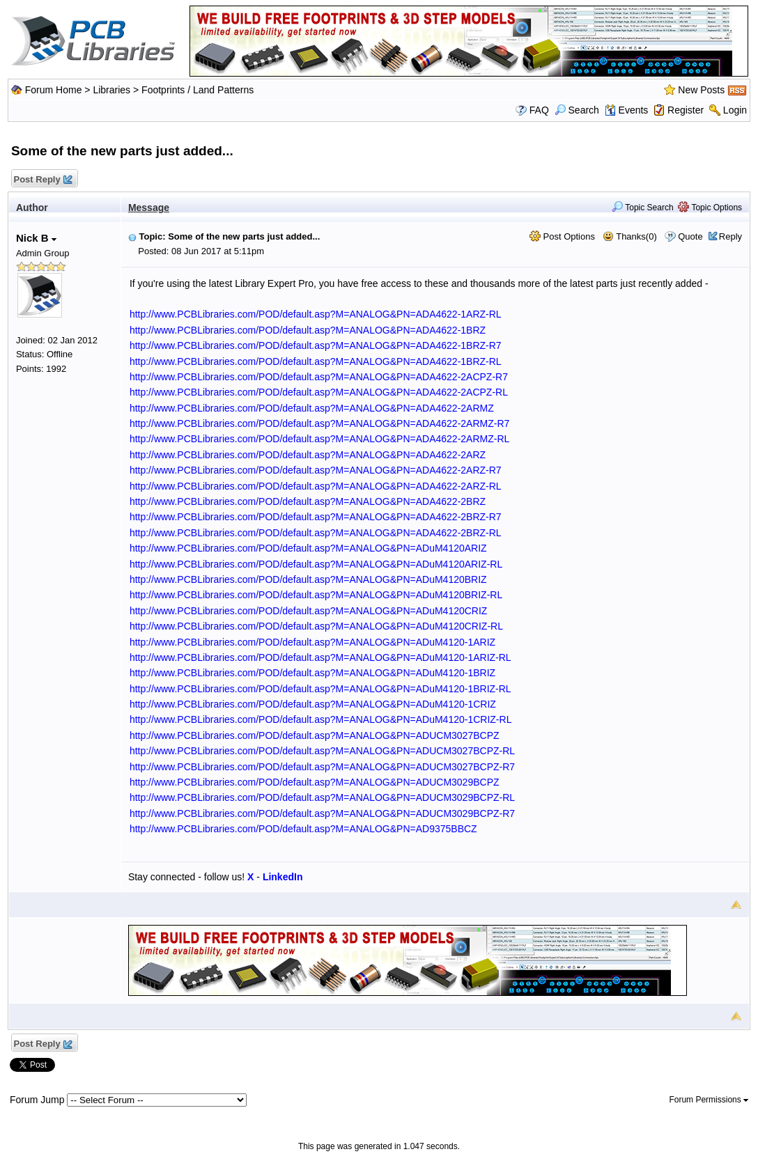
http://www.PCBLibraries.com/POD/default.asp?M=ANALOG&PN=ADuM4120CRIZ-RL (316, 626)
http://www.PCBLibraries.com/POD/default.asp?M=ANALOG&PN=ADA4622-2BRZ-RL (316, 532)
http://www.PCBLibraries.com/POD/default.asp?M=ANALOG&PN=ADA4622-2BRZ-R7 (316, 516)
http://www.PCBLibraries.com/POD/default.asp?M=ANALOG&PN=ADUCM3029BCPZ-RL (322, 797)
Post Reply (42, 180)
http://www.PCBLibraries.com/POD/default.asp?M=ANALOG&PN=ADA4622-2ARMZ (312, 408)
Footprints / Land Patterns (197, 89)
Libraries (111, 89)
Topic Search (643, 207)
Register (685, 110)
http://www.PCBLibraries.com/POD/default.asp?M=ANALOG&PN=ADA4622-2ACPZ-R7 (319, 376)
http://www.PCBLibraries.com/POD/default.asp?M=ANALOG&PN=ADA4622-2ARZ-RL (316, 486)
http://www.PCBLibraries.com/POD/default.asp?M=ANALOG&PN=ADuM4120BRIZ (308, 579)
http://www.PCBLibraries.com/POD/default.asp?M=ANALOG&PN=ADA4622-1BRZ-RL (316, 361)
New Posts (701, 89)
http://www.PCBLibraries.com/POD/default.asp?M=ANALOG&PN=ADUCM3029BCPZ (315, 782)
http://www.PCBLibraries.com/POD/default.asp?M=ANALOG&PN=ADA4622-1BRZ (308, 330)
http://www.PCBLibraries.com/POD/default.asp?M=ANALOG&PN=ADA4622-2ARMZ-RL (319, 438)
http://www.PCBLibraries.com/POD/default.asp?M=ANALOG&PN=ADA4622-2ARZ (308, 454)
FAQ (539, 110)
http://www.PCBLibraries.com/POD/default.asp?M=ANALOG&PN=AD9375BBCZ (303, 828)
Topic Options (710, 207)
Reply (730, 236)
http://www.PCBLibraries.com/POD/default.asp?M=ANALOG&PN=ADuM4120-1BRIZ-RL (320, 688)
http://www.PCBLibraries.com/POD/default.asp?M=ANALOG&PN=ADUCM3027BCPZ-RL (322, 750)
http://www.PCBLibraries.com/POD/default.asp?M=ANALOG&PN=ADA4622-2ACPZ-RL (319, 392)
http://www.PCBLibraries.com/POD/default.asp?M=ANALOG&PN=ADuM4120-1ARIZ (312, 642)
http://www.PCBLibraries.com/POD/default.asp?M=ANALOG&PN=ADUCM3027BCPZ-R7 (322, 766)
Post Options (562, 236)
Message (148, 207)
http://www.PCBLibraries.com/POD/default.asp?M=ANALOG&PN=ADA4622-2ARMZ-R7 (319, 423)
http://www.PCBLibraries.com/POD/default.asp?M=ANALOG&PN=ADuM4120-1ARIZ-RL (320, 657)
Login (735, 110)
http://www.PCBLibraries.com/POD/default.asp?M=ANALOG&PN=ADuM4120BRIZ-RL (316, 594)
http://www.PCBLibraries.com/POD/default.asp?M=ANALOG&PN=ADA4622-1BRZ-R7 (316, 345)
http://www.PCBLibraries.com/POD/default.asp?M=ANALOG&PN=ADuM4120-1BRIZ (312, 672)
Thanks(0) (630, 236)
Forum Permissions (708, 1100)
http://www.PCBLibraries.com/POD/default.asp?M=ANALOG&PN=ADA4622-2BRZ (308, 501)
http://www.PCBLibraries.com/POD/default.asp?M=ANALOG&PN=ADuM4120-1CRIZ (313, 704)
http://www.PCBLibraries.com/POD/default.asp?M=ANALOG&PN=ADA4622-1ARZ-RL (316, 314)
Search (577, 110)
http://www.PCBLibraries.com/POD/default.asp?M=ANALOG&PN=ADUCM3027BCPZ (315, 735)
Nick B (36, 238)
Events (627, 110)
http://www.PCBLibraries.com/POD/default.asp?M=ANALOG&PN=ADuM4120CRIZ (309, 610)
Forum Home (53, 89)
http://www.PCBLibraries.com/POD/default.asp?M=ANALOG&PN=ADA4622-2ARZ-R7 (316, 470)
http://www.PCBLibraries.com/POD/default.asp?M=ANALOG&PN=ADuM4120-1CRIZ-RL (321, 719)
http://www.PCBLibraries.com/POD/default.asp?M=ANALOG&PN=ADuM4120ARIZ (308, 548)
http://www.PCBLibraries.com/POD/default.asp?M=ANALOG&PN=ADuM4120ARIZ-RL (316, 564)
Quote (690, 236)
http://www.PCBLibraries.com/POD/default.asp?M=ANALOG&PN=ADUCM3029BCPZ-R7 (322, 813)
